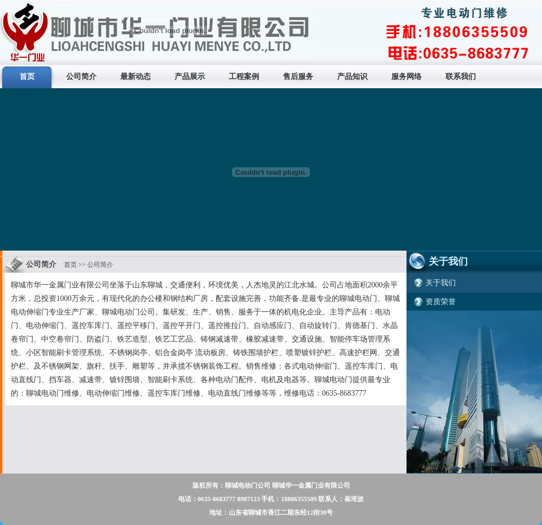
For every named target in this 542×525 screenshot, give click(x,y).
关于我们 (440, 283)
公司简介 (81, 77)
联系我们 (461, 77)
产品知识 (352, 77)
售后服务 (298, 77)
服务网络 (406, 77)
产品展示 (190, 77)
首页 (27, 77)
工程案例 (244, 77)
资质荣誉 (440, 302)
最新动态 (135, 77)
